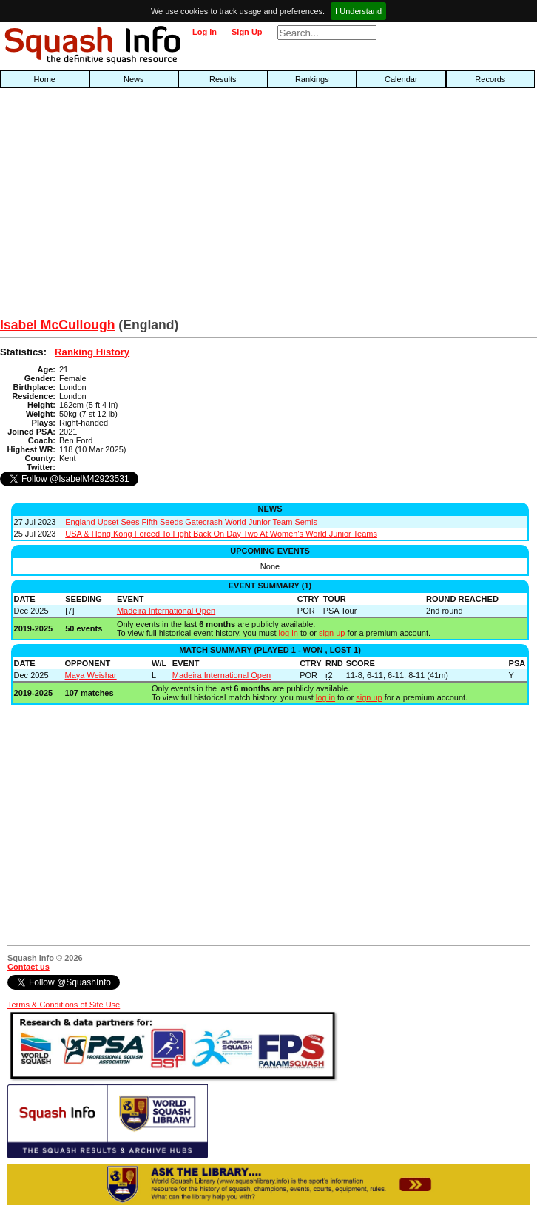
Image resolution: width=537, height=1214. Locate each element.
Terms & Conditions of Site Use (63, 1004)
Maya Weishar (91, 675)
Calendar (401, 79)
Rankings (312, 79)
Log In (204, 31)
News (134, 79)
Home (44, 79)
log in (288, 632)
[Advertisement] (172, 206)
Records (490, 79)
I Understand (358, 11)
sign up (332, 632)
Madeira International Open (166, 610)
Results (223, 79)
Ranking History (92, 352)
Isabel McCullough (57, 325)
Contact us (28, 966)
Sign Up (247, 31)
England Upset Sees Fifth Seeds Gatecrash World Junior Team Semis (191, 521)
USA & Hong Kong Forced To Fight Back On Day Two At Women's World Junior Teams (221, 533)
